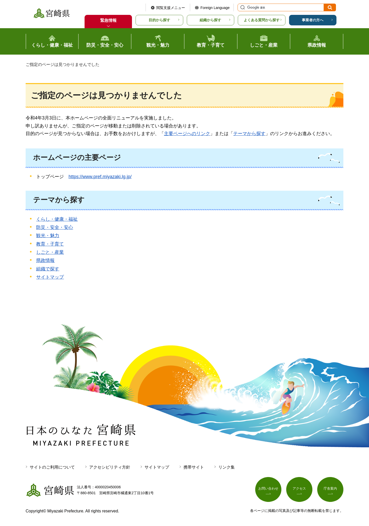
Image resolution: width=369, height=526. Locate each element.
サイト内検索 (242, 7)
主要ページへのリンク (187, 133)
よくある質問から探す (262, 20)
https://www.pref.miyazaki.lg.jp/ (99, 176)
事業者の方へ (312, 20)
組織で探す (47, 268)
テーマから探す (249, 133)
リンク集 (226, 467)
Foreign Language (215, 8)
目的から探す (159, 20)
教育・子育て (50, 244)
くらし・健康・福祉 (57, 219)
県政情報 (45, 260)
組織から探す (210, 20)
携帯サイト (193, 467)
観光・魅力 (47, 235)
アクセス (299, 489)
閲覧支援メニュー (170, 8)
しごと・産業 (50, 252)
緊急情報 (108, 20)
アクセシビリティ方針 (109, 467)
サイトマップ (50, 277)
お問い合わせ (268, 489)
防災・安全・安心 (54, 227)
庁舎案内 (330, 489)
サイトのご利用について (52, 467)
